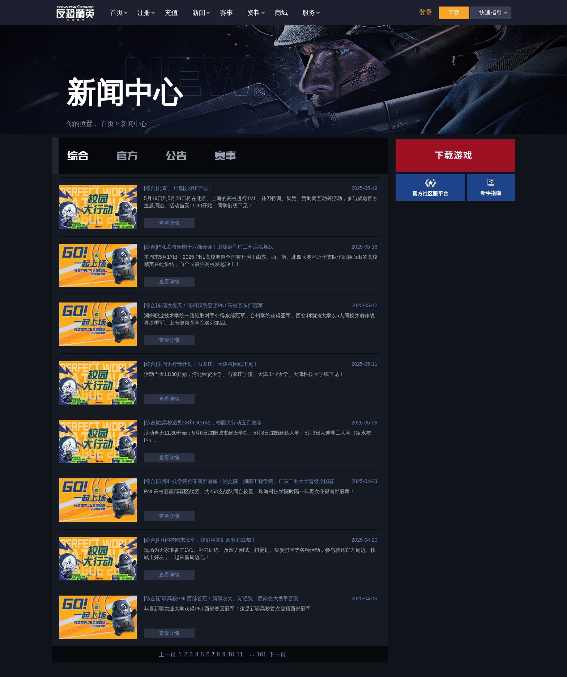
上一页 (167, 654)
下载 (454, 12)
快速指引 (490, 12)
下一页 (277, 654)
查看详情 (169, 223)
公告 (176, 155)
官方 (127, 155)
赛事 (225, 155)
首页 (107, 123)
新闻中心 (134, 123)
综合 (78, 155)
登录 (425, 12)
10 (231, 654)
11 (239, 654)
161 (262, 654)
